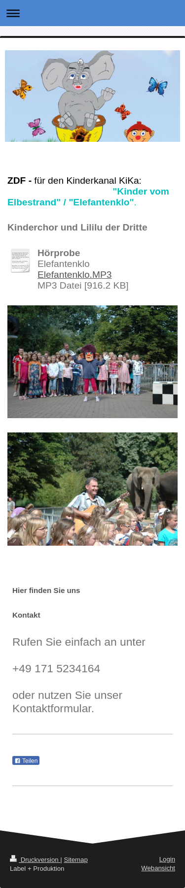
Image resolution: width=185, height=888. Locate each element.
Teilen (25, 760)
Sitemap (75, 859)
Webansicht (158, 868)
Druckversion (35, 859)
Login (167, 859)
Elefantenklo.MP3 (74, 274)
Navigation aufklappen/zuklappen (92, 13)
